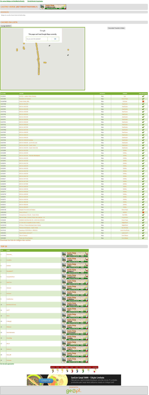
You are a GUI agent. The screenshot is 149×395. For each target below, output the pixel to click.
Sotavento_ (9, 254)
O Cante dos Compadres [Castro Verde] (29, 222)
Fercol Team (125, 98)
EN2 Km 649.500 (23, 199)
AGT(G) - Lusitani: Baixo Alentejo (27, 96)
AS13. (8, 315)
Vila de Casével (23, 235)
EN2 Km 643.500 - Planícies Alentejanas (29, 155)
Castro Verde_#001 (24, 101)
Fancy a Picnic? (23, 212)
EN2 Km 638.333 (23, 135)
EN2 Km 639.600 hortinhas (26, 140)
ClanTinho (9, 282)
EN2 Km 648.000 (23, 186)
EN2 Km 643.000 (23, 153)
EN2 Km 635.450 (23, 122)
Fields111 (9, 349)
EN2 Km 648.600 (23, 191)
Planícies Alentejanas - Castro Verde (28, 227)
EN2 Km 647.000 (23, 178)
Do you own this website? (34, 39)
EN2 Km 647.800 (23, 184)
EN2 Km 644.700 (23, 163)
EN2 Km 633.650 (23, 114)
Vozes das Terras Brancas (26, 238)
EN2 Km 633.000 (23, 111)
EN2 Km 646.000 (23, 173)
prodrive (9, 265)
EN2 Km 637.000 (23, 127)
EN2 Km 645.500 (23, 168)
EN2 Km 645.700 (23, 171)
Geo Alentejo (125, 227)
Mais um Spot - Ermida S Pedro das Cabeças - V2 (32, 217)
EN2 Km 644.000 (23, 158)
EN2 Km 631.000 (23, 104)
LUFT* (8, 310)
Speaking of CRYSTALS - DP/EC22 (28, 230)
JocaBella (9, 260)
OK (55, 39)
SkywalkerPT (10, 271)
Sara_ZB (9, 354)
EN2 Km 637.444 (23, 129)
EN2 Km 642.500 (23, 150)
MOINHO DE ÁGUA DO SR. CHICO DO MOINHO (32, 220)
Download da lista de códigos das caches (15, 240)
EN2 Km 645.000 (23, 166)
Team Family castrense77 (25, 233)
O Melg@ (9, 321)
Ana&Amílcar (10, 299)
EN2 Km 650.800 (23, 207)
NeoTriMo (124, 215)
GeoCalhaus (125, 235)
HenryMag (9, 338)
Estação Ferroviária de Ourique (27, 209)
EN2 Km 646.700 (23, 176)
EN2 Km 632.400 (23, 109)
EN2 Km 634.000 (23, 116)
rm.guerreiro (125, 217)
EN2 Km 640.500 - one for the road (28, 142)
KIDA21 (125, 212)
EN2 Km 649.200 (23, 196)
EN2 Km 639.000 (23, 137)
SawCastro (125, 104)
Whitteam (9, 327)
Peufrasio (9, 360)
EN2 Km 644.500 (23, 160)
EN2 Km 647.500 (23, 181)
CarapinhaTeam (11, 276)
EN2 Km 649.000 (23, 194)
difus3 (8, 343)
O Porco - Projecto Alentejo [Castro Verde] (30, 225)
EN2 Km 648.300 (23, 189)
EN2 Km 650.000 (23, 202)
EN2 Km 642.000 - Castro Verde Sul (28, 147)
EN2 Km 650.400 (23, 204)
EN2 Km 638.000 (23, 132)
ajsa (125, 96)
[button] (68, 50)
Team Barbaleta (10, 332)
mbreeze (9, 288)
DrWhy (125, 150)
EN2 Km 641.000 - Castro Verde (27, 145)
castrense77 (125, 233)
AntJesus (9, 293)
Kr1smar (125, 101)
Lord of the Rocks (124, 230)
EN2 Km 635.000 (23, 119)
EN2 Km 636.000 (23, 124)
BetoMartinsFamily (27, 7)
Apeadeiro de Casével (25, 98)
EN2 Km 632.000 (23, 106)
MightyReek (125, 222)
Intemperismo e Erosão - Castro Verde (29, 215)
